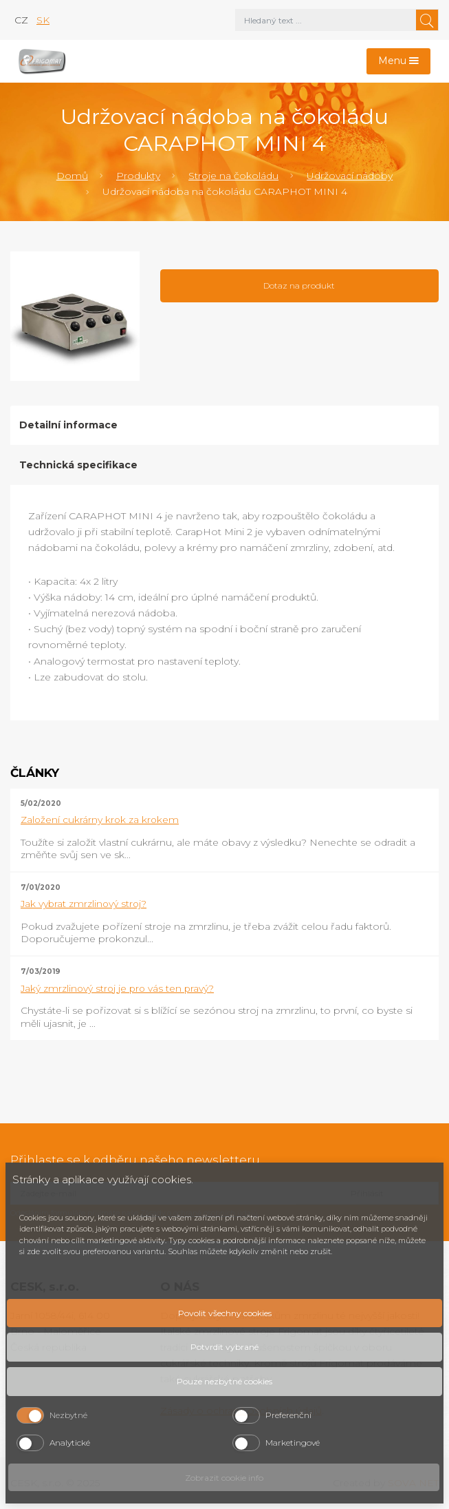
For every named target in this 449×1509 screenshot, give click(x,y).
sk (43, 20)
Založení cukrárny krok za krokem (100, 819)
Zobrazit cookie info (224, 1477)
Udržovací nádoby (350, 175)
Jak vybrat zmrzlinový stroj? (83, 903)
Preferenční (288, 1415)
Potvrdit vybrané (224, 1347)
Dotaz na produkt (299, 285)
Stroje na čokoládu (233, 175)
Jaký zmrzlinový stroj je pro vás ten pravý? (117, 988)
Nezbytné (68, 1415)
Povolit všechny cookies (225, 1313)
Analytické (70, 1442)
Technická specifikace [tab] (78, 465)
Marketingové (292, 1442)
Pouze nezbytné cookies (224, 1381)
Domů (72, 175)
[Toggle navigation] (398, 61)
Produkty (138, 175)
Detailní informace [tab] (68, 425)
